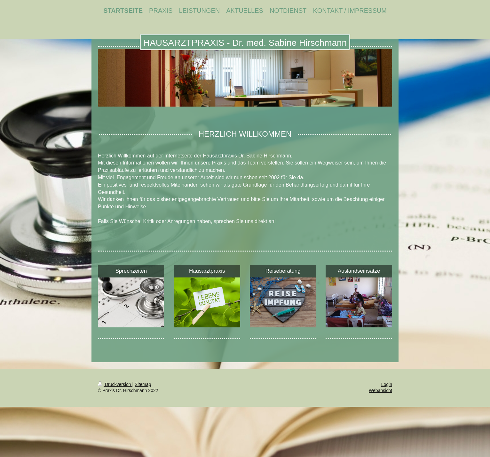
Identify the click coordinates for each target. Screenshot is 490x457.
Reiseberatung (283, 271)
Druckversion (115, 384)
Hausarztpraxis (207, 271)
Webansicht (380, 390)
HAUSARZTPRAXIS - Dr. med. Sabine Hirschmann (245, 43)
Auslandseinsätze (359, 271)
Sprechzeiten (131, 271)
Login (386, 384)
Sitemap (143, 384)
